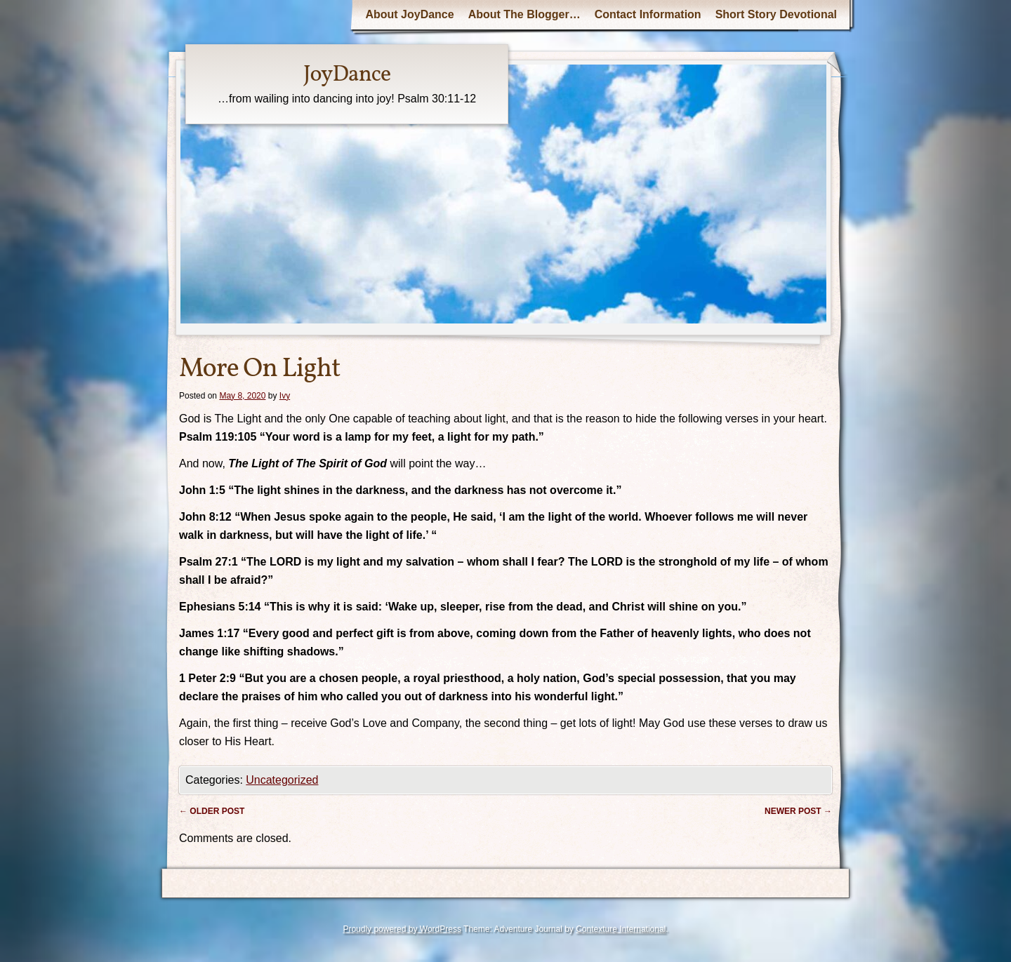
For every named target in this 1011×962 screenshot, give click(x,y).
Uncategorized (282, 780)
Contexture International (621, 929)
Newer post (798, 811)
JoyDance (346, 75)
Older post (211, 811)
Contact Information (648, 14)
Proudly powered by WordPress (402, 929)
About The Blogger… (524, 14)
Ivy (284, 396)
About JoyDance (409, 14)
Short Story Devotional (776, 14)
